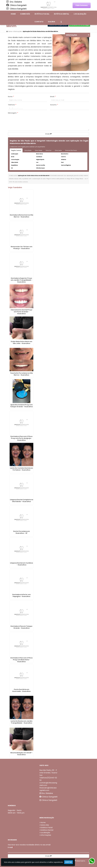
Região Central (16, 150)
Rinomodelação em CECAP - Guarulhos (21, 754)
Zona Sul (48, 150)
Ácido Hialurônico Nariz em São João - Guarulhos (21, 342)
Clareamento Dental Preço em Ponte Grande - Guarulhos (21, 312)
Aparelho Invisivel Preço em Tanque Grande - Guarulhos (21, 406)
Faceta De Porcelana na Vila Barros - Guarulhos (21, 374)
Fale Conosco (82, 5)
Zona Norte (27, 150)
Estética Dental (61, 14)
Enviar (48, 134)
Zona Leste (58, 150)
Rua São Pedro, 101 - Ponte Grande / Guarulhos (48, 772)
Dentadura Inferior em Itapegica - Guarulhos (21, 595)
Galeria (51, 21)
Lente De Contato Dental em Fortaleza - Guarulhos (21, 469)
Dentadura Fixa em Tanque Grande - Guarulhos (21, 627)
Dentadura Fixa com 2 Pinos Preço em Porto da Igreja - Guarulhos (21, 438)
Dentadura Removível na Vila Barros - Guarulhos (21, 216)
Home (13, 14)
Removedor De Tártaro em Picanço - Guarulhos (21, 248)
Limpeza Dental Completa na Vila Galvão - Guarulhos (21, 501)
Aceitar (68, 862)
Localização (80, 14)
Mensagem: (13, 113)
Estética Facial (42, 14)
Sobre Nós (25, 14)
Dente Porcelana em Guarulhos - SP (21, 532)
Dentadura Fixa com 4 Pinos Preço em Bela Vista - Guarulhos (21, 660)
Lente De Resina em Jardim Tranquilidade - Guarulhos (21, 722)
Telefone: (12, 105)
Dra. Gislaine (14, 1)
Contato (39, 21)
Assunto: (54, 105)
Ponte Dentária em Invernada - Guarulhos (21, 690)
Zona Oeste (38, 150)
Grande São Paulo (71, 150)
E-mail (11, 847)
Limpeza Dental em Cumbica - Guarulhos (21, 564)
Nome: (11, 97)
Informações (46, 835)
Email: (53, 97)
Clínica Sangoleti (16, 5)
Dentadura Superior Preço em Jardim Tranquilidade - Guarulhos (21, 280)
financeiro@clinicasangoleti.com (47, 789)
